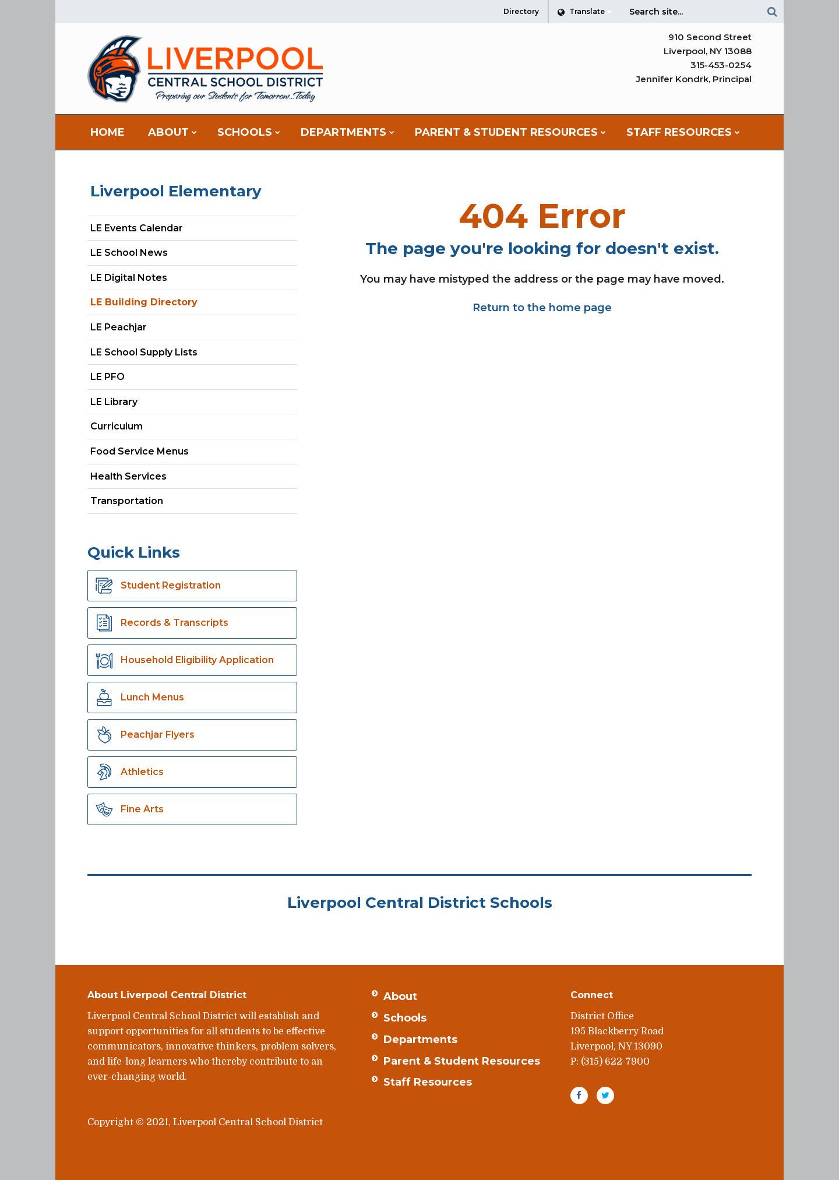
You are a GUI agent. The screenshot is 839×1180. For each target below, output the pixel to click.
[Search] (772, 11)
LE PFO (107, 376)
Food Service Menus (139, 451)
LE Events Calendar (136, 228)
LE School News (129, 252)
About (400, 996)
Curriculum (116, 426)
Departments (420, 1039)
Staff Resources (427, 1082)
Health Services (128, 476)
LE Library (114, 401)
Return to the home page (542, 307)
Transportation (126, 500)
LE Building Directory (144, 302)
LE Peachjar (139, 329)
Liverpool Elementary (176, 191)
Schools (404, 1018)
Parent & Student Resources (461, 1061)
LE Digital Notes (128, 277)
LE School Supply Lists (144, 352)
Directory (521, 11)
